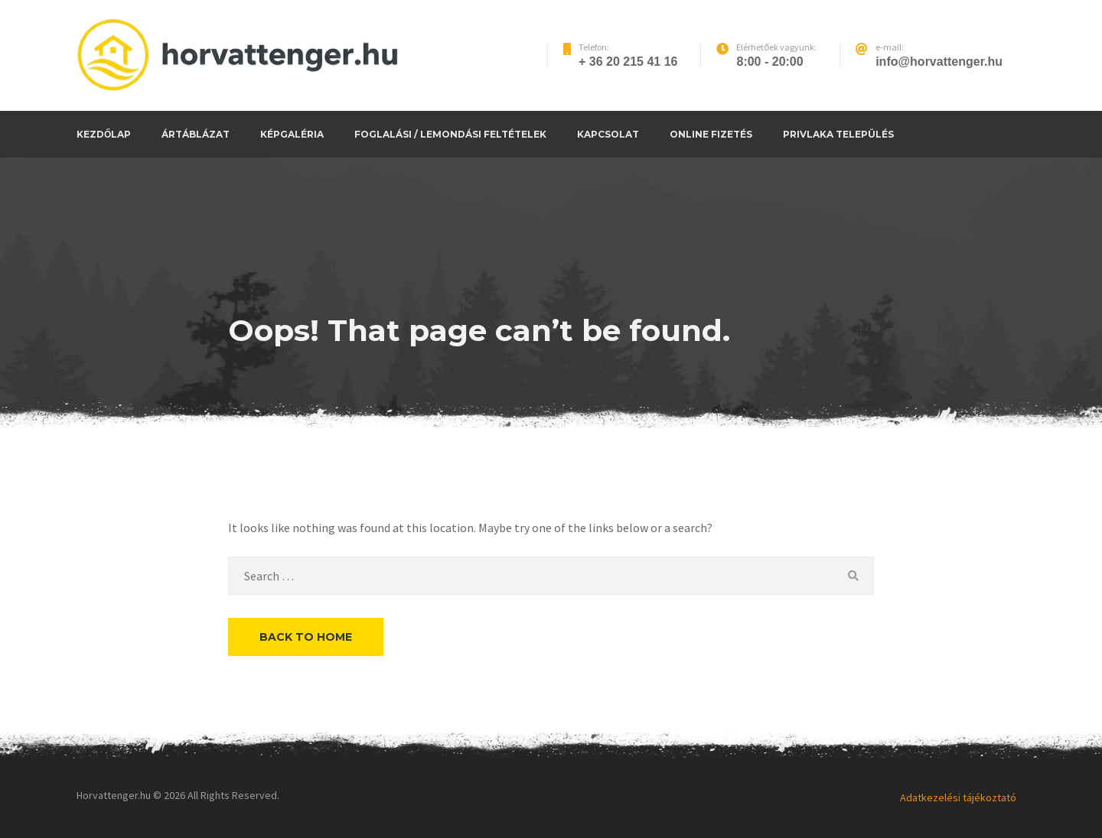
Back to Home (305, 637)
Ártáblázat (195, 134)
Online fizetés (711, 134)
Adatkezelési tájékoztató (958, 797)
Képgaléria (292, 134)
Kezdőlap (104, 134)
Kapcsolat (608, 134)
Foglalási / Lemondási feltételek (450, 134)
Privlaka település (838, 134)
